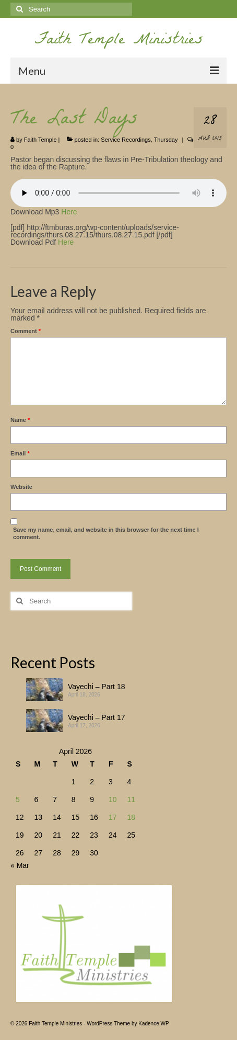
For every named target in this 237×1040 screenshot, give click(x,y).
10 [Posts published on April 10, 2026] (113, 799)
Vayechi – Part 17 (96, 717)
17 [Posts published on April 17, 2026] (113, 817)
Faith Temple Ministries (118, 41)
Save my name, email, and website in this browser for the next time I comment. (106, 533)
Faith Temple (40, 139)
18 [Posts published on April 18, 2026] (131, 817)
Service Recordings (125, 139)
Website (21, 487)
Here (69, 212)
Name (20, 420)
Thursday (166, 139)
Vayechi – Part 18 (96, 686)
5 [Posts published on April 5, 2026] (18, 799)
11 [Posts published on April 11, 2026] (131, 799)
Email (20, 453)
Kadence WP (153, 1023)
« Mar (19, 865)
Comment (25, 331)
